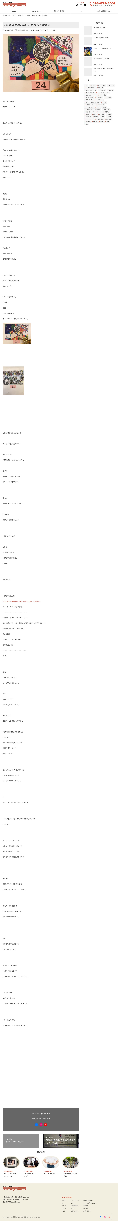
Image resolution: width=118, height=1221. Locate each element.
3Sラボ (73, 1203)
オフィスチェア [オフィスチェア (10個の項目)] (90, 92)
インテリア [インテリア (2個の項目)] (102, 90)
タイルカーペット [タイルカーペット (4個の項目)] (90, 104)
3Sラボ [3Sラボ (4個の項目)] (93, 85)
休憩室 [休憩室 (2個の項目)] (88, 114)
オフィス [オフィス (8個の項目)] (111, 90)
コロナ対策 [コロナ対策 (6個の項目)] (89, 100)
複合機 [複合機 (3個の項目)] (88, 121)
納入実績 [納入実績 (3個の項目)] (108, 119)
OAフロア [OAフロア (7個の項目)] (111, 85)
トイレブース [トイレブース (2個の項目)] (89, 107)
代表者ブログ (39, 30)
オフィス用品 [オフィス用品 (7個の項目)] (89, 97)
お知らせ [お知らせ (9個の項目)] (100, 88)
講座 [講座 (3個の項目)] (101, 121)
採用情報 (85, 1205)
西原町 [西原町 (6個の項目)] (95, 121)
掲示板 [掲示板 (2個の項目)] (110, 114)
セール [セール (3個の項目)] (104, 102)
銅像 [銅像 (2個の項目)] (107, 121)
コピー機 (64, 1205)
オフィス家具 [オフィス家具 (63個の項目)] (102, 95)
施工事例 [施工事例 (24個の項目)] (88, 117)
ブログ (63, 1211)
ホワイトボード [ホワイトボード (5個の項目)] (90, 112)
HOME (63, 1200)
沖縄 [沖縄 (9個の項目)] (103, 117)
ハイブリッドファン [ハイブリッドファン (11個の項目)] (101, 107)
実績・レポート (75, 1211)
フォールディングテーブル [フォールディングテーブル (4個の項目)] (93, 109)
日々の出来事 (51, 30)
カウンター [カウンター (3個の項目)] (99, 97)
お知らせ (64, 1208)
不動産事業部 (74, 1205)
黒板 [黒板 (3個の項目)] (87, 124)
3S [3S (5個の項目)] (86, 85)
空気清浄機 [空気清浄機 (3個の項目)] (99, 119)
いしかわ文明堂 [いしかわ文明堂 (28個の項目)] (90, 88)
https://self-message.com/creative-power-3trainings (21, 601)
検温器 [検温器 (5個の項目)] (96, 117)
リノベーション (75, 1200)
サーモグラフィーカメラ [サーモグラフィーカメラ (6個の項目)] (92, 102)
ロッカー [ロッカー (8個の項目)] (99, 112)
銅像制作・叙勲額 (88, 1200)
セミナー (73, 1208)
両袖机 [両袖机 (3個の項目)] (107, 112)
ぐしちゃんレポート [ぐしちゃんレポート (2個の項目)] (91, 90)
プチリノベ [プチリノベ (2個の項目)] (106, 109)
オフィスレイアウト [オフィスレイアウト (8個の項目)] (91, 95)
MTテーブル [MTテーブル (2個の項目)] (101, 85)
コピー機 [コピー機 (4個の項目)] (108, 97)
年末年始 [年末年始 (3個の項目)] (101, 114)
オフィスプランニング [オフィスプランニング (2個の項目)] (103, 92)
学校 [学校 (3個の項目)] (94, 114)
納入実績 (85, 1208)
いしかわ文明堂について (90, 1203)
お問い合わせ (87, 1211)
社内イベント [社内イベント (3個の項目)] (89, 119)
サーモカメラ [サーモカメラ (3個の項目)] (99, 100)
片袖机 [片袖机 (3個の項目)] (110, 117)
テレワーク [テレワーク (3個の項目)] (101, 104)
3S (62, 1203)
